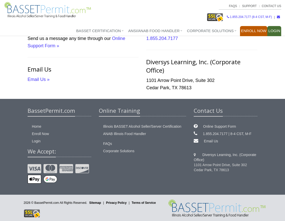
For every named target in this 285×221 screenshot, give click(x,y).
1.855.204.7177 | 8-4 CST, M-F (227, 134)
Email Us (211, 141)
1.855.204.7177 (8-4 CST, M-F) (249, 17)
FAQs (233, 6)
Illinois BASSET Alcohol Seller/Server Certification (142, 126)
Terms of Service (143, 203)
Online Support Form (219, 126)
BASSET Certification (98, 31)
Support (249, 6)
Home (36, 126)
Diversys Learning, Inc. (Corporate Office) (225, 157)
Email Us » (39, 79)
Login (274, 31)
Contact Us (271, 6)
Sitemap (95, 203)
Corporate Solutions (210, 31)
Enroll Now (253, 31)
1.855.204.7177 (162, 38)
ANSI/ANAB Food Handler (154, 31)
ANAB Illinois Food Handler (124, 134)
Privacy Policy (116, 203)
